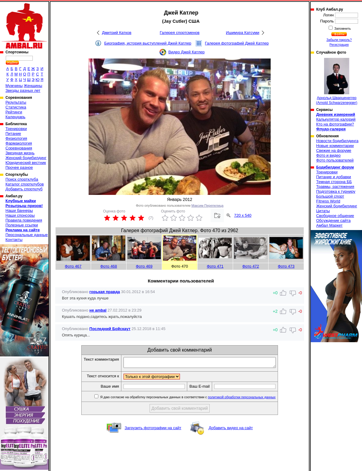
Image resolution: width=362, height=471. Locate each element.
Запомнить (342, 28)
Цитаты (323, 211)
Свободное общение (335, 215)
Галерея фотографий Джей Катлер (237, 43)
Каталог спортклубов (24, 184)
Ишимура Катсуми (242, 32)
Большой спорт (330, 196)
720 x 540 (242, 215)
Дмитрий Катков (116, 32)
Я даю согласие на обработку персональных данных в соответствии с (196, 399)
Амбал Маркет (329, 225)
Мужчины (14, 85)
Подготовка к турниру (335, 191)
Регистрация (339, 44)
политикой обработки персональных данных (251, 399)
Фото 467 (73, 266)
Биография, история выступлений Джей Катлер (147, 43)
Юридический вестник (25, 162)
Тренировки (16, 128)
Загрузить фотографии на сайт (153, 429)
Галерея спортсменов (180, 32)
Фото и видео (328, 155)
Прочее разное (19, 167)
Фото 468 (108, 266)
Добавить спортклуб (23, 189)
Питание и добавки (333, 177)
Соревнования (18, 148)
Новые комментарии (335, 145)
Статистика (15, 107)
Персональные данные (26, 234)
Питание (13, 133)
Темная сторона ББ (334, 181)
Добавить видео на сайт (230, 429)
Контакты (13, 239)
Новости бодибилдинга (337, 141)
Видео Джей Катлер (186, 52)
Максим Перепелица (207, 205)
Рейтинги (13, 112)
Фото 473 (286, 266)
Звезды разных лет (22, 90)
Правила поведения (23, 220)
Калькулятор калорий (336, 119)
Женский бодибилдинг (25, 157)
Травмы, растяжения (335, 186)
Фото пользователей (335, 160)
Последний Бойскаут (110, 328)
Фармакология (18, 143)
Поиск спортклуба (21, 179)
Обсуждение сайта (333, 220)
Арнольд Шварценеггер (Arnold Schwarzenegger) (336, 81)
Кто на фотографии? (335, 124)
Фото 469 (144, 266)
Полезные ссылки (21, 225)
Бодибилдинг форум (335, 167)
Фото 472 (250, 266)
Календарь (15, 117)
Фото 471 (215, 266)
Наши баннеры (19, 210)
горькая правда (105, 291)
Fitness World (328, 201)
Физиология (16, 138)
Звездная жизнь (20, 153)
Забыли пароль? (339, 40)
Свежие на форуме (333, 150)
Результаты (15, 102)
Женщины (33, 85)
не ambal (98, 310)
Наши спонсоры (20, 215)
